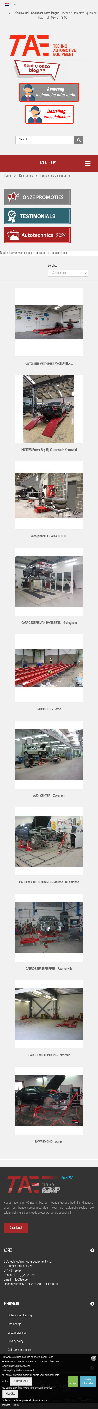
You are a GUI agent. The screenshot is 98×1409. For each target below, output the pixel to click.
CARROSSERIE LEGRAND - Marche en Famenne (49, 882)
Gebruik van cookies (19, 1350)
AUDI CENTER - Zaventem (49, 796)
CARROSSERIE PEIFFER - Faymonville (49, 969)
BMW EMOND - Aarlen (49, 1142)
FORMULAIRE (21, 1381)
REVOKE (10, 1394)
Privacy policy (16, 1341)
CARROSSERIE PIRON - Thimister (49, 1055)
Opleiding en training (20, 1315)
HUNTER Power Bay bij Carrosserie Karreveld (49, 450)
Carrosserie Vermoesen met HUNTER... (49, 364)
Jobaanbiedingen (18, 1333)
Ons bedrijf (14, 1324)
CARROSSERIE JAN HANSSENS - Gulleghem (49, 623)
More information (88, 1381)
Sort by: (52, 266)
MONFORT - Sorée (49, 709)
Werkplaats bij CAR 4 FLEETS (49, 536)
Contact (16, 1228)
